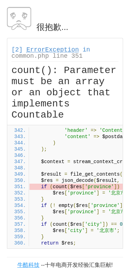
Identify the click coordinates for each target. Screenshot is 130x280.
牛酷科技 (28, 265)
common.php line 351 (47, 56)
